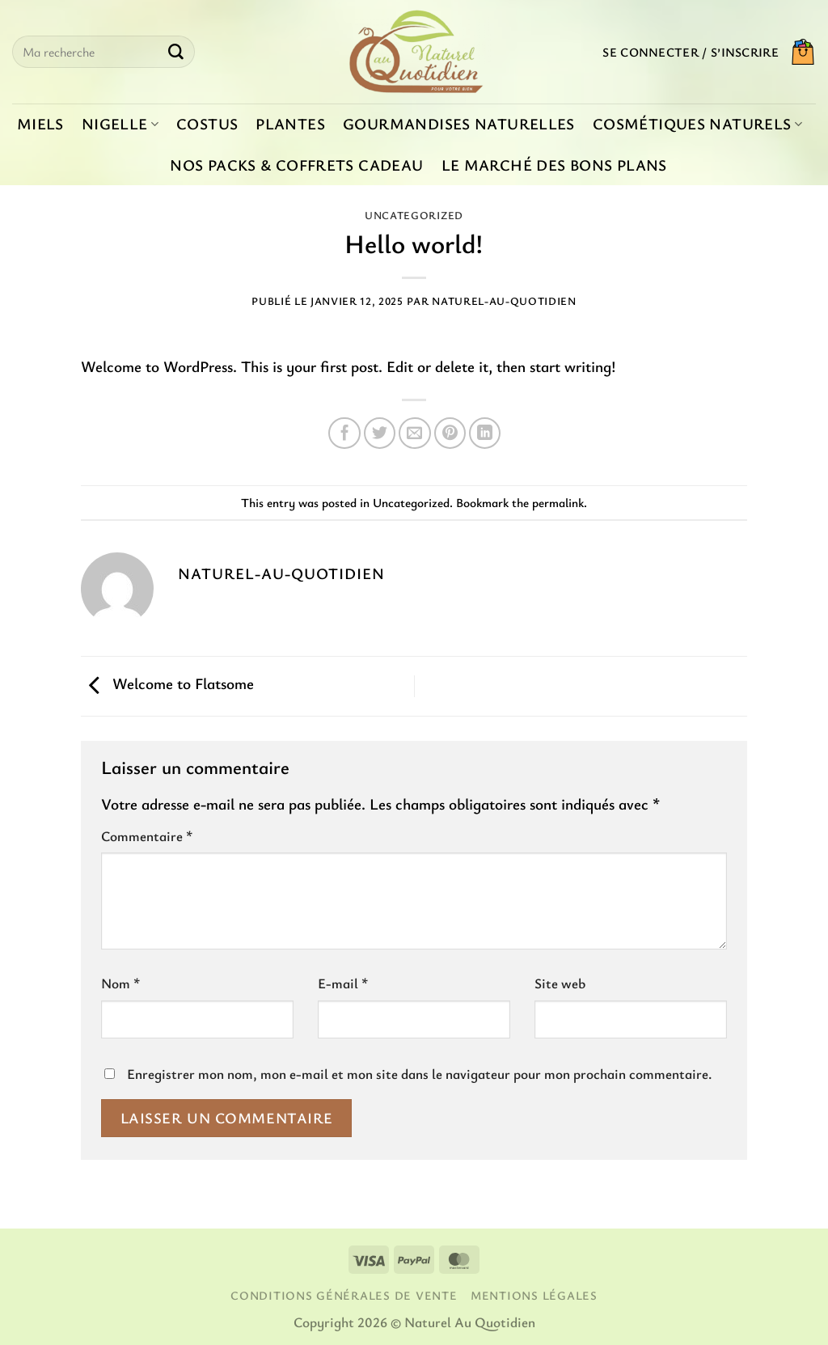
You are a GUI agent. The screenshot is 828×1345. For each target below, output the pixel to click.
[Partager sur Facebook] (344, 433)
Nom (120, 983)
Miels (40, 123)
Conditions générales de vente (343, 1295)
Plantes (290, 123)
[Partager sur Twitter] (380, 433)
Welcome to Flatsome (167, 684)
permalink (558, 502)
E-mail (343, 983)
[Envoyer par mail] (415, 433)
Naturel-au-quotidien (504, 301)
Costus (207, 123)
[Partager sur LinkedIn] (485, 433)
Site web (559, 983)
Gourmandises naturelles (459, 123)
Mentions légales (534, 1295)
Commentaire (146, 836)
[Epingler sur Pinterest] (450, 433)
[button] (690, 51)
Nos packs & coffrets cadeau (296, 165)
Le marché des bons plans (554, 165)
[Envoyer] (175, 52)
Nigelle (120, 123)
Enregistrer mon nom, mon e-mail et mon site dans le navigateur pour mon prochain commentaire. (419, 1073)
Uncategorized (414, 215)
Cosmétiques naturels (697, 123)
